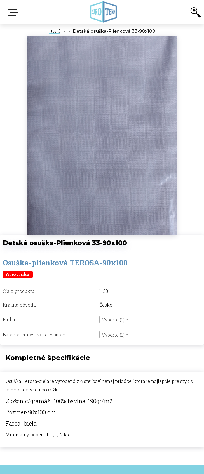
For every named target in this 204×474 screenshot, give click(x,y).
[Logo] (103, 12)
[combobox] (114, 319)
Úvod (54, 31)
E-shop (14, 12)
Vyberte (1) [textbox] (113, 320)
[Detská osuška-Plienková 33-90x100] (102, 39)
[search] (195, 13)
